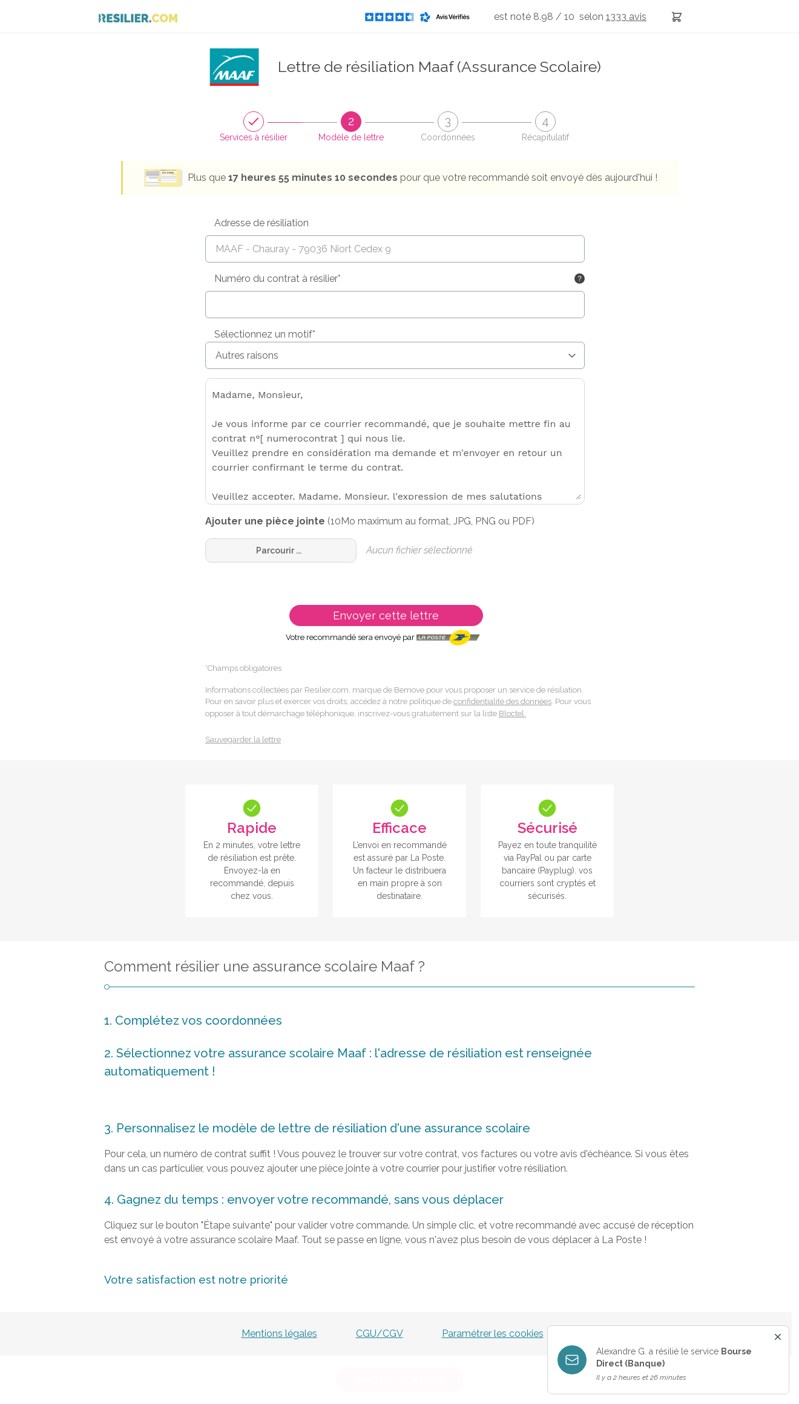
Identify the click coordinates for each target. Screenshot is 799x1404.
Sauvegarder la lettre (243, 739)
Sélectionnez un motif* (264, 334)
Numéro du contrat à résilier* (277, 278)
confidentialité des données (502, 701)
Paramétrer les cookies (493, 1333)
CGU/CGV (379, 1333)
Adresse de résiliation (261, 223)
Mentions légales (279, 1333)
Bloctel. (512, 713)
